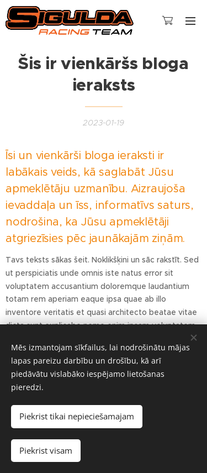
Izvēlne (190, 21)
